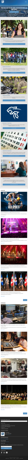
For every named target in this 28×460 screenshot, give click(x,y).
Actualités (17, 458)
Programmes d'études (6, 95)
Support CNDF (7, 458)
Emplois (14, 458)
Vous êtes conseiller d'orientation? (5, 424)
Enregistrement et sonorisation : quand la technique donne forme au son (11, 352)
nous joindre (7, 441)
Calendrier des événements (7, 150)
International (14, 72)
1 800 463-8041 (9, 433)
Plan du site (11, 458)
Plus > (25, 413)
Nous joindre (21, 458)
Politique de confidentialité (4, 428)
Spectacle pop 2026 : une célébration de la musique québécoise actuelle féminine (13, 265)
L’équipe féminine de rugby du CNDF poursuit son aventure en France (11, 405)
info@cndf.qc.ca (9, 434)
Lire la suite (3, 216)
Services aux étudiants (6, 178)
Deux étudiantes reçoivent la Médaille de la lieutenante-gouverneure (11, 292)
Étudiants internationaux (7, 66)
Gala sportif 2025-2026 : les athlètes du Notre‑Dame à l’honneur (10, 212)
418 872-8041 (7, 432)
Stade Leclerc (3, 427)
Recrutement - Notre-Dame (7, 123)
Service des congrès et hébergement (5, 426)
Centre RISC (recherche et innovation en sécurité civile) (8, 425)
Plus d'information (14, 184)
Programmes (14, 100)
